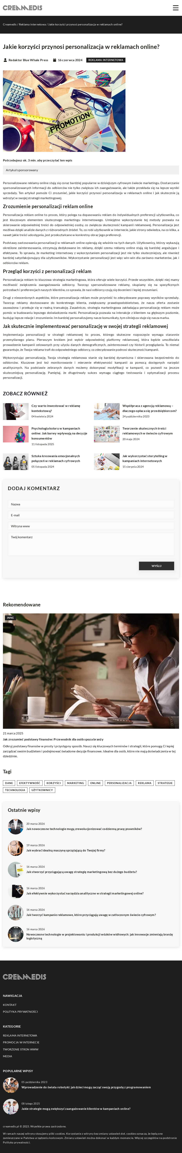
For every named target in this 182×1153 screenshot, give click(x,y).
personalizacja (119, 783)
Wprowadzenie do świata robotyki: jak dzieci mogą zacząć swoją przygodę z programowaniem (86, 1087)
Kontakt (9, 1004)
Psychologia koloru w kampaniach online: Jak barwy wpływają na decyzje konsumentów (59, 433)
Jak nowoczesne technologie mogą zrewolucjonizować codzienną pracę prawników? (84, 829)
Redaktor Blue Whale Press (28, 60)
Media (7, 1056)
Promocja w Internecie (21, 1042)
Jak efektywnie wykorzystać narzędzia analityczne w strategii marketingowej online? (85, 893)
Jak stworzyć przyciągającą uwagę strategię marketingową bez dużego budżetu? (81, 872)
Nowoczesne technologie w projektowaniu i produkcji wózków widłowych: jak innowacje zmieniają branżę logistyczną (99, 936)
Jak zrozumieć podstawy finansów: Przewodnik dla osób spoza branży (53, 739)
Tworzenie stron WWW (21, 1049)
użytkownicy (42, 790)
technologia (15, 790)
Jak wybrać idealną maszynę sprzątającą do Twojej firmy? (65, 850)
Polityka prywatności (20, 1011)
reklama (144, 783)
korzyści (54, 783)
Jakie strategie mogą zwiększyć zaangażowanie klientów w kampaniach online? (76, 1108)
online (95, 783)
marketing (75, 783)
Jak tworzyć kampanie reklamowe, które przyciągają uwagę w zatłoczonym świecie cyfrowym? (91, 915)
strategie (165, 783)
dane (9, 783)
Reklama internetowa (105, 60)
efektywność (29, 783)
